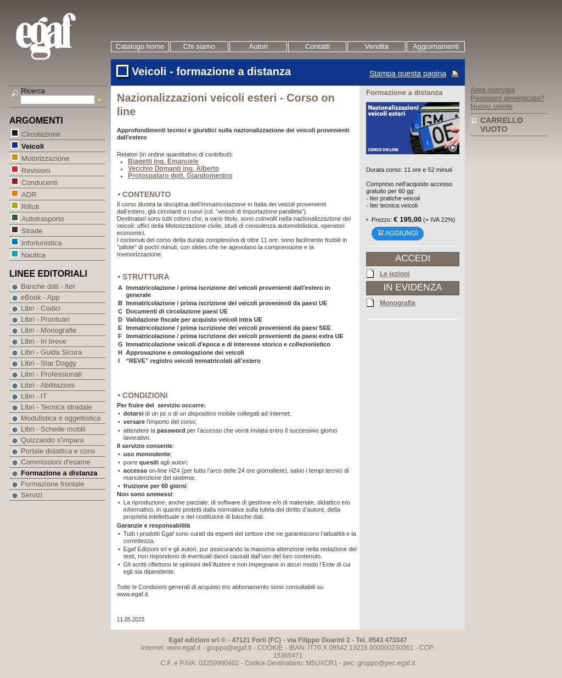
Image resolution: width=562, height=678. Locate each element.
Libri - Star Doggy (48, 363)
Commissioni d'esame (56, 462)
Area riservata (492, 90)
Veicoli (32, 145)
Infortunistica (41, 242)
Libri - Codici (40, 308)
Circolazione (41, 133)
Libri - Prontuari (45, 319)
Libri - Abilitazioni (48, 385)
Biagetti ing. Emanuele (163, 161)
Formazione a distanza (59, 473)
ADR (28, 194)
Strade (31, 230)
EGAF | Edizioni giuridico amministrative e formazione (59, 37)
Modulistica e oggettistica (60, 418)
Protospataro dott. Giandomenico (180, 176)
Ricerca (33, 91)
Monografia (397, 302)
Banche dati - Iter (48, 286)
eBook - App (40, 297)
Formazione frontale (53, 484)
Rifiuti (30, 206)
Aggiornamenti (436, 46)
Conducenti (39, 182)
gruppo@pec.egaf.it (386, 663)
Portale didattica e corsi (58, 451)
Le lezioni (395, 273)
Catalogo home (140, 46)
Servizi (31, 495)
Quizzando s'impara (52, 440)
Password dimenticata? (507, 98)
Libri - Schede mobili (53, 429)
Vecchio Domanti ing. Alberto (173, 168)
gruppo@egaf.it (228, 648)
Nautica (33, 254)
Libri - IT (34, 396)
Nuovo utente (491, 106)
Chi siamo (199, 46)
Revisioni (35, 170)
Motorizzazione (45, 158)
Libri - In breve (43, 341)
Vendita (377, 46)
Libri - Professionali (51, 374)
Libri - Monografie (48, 330)
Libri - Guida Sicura (51, 352)
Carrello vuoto (501, 124)
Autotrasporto (42, 218)
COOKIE (270, 648)
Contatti (317, 46)
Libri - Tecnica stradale (56, 407)
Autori (258, 46)
